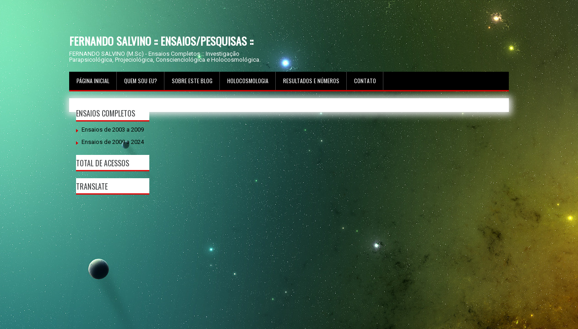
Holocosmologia (247, 81)
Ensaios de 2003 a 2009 (113, 129)
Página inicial (92, 81)
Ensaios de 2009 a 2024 (113, 141)
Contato (365, 81)
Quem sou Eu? (140, 81)
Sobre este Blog (192, 81)
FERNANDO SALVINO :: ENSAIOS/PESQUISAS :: (161, 40)
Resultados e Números (311, 81)
